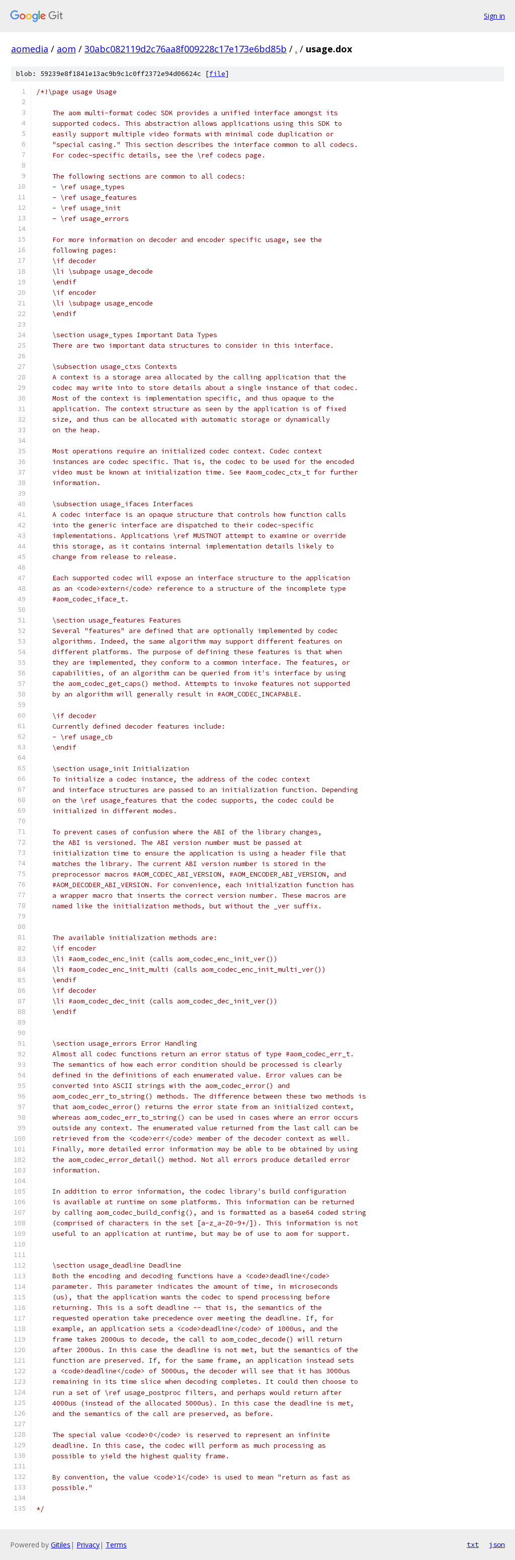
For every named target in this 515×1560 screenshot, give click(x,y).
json (497, 1544)
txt (473, 1544)
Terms (116, 1544)
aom (66, 49)
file (217, 73)
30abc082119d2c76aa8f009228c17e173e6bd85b (185, 49)
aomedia (29, 49)
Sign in (494, 16)
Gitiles (60, 1544)
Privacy (88, 1544)
